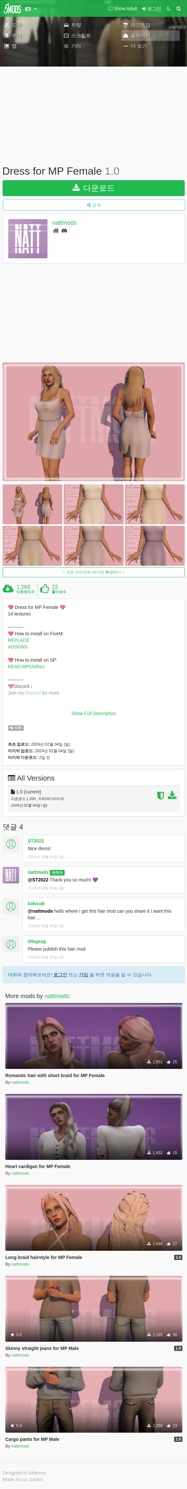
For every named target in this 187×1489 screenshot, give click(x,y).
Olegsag (37, 941)
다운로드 (94, 188)
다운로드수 (25, 592)
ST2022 (36, 841)
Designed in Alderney (25, 1472)
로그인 (60, 974)
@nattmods (40, 911)
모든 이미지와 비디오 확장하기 (94, 572)
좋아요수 (59, 592)
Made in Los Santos (23, 1479)
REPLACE (18, 640)
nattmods (64, 222)
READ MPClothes (26, 666)
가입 (83, 974)
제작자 (57, 872)
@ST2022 (38, 879)
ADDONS (18, 646)
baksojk (36, 903)
